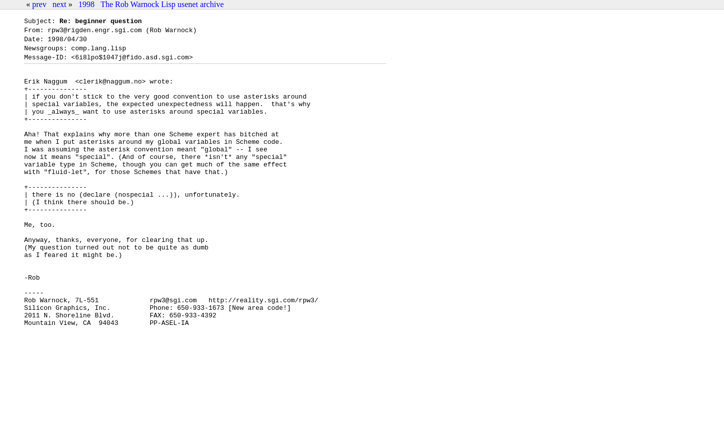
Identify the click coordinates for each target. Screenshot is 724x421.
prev (39, 4)
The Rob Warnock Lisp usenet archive (162, 4)
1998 (86, 4)
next (59, 4)
